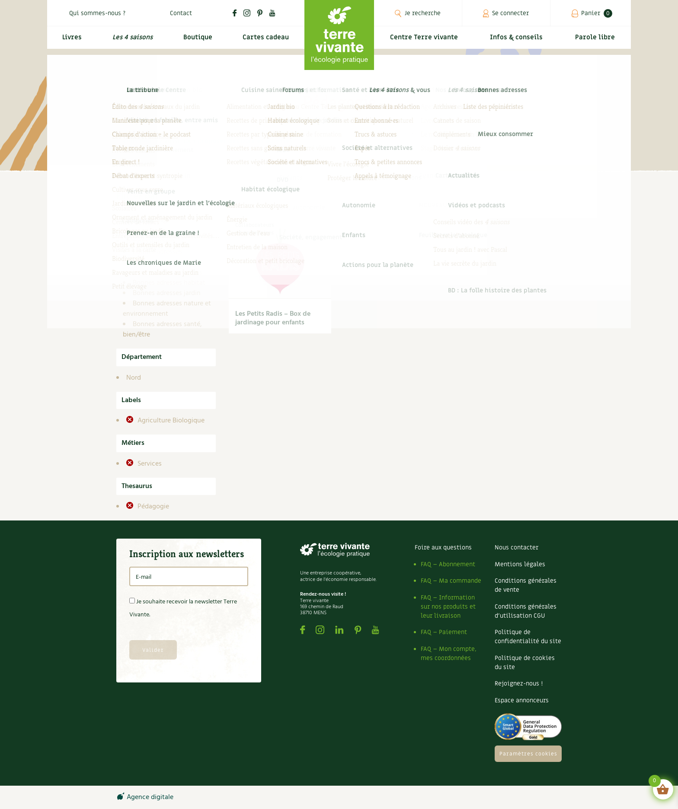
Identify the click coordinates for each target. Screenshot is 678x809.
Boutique (196, 42)
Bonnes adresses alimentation (152, 257)
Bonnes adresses (151, 241)
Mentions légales (520, 564)
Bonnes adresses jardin (167, 293)
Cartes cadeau (265, 42)
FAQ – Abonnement (448, 564)
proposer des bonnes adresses (245, 141)
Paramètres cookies (528, 753)
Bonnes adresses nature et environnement (167, 309)
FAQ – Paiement (444, 632)
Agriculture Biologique (170, 420)
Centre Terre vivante (425, 42)
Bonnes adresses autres (167, 272)
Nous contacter (516, 547)
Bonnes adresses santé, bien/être (162, 329)
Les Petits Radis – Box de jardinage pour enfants (272, 318)
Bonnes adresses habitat (169, 283)
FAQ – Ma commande (451, 581)
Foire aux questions (443, 547)
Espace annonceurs (522, 700)
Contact (181, 13)
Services (149, 464)
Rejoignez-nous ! (519, 683)
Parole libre (596, 42)
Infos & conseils (520, 42)
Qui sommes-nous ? (97, 13)
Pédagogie (152, 506)
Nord (133, 378)
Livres (70, 42)
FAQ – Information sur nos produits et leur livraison (448, 606)
